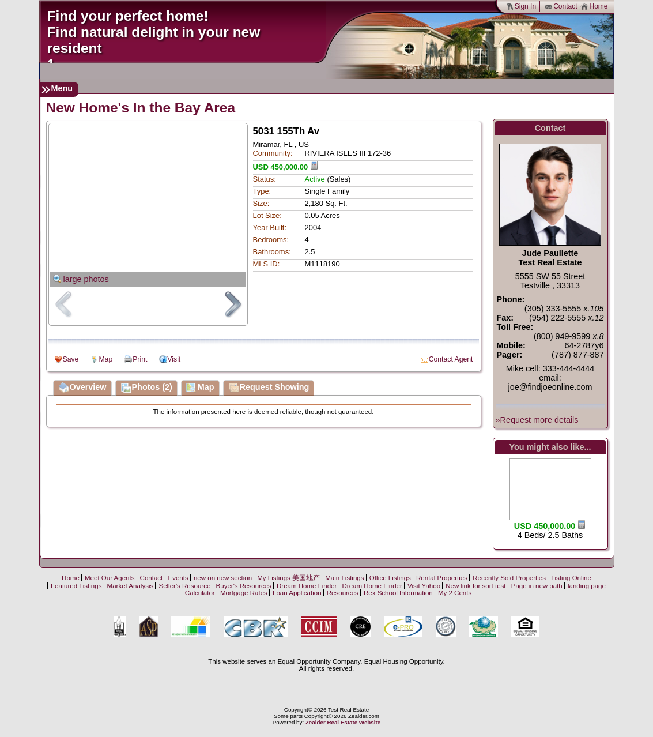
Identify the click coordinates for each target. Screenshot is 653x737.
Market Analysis (130, 585)
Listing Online (571, 577)
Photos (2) (146, 388)
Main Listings (344, 577)
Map (105, 359)
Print (140, 359)
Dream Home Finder (307, 585)
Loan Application (297, 592)
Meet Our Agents (109, 577)
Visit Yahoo (423, 585)
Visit (173, 359)
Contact (561, 6)
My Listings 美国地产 (288, 577)
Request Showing (268, 388)
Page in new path (537, 585)
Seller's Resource (184, 585)
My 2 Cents (454, 592)
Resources (342, 592)
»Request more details (537, 419)
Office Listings (390, 577)
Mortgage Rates (243, 592)
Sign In (521, 6)
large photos (86, 279)
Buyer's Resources (243, 585)
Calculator (200, 592)
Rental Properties (441, 577)
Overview (82, 388)
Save (71, 359)
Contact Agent (451, 359)
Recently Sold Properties (509, 577)
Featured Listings (76, 585)
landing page (587, 585)
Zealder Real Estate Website (342, 722)
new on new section (223, 577)
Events (178, 577)
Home (593, 6)
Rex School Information (398, 592)
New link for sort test (475, 585)
